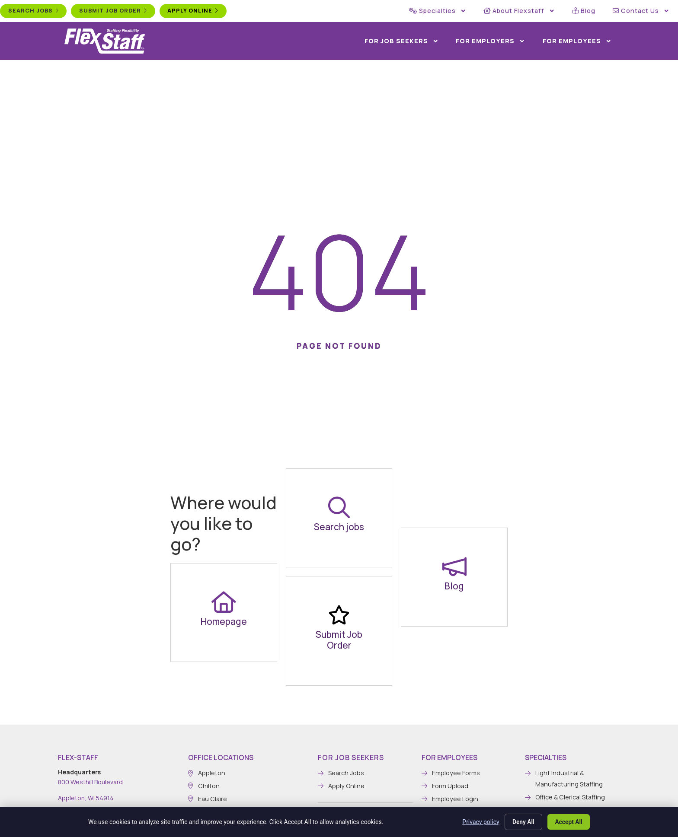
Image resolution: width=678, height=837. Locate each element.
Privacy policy (479, 821)
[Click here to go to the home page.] (104, 41)
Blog (583, 10)
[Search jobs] (339, 507)
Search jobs (339, 527)
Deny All (522, 821)
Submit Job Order (339, 639)
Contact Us (641, 10)
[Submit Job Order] (339, 615)
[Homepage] (223, 602)
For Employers (490, 41)
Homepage (224, 621)
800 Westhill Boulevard (90, 782)
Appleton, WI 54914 (86, 798)
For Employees (577, 41)
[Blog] (454, 566)
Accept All (568, 821)
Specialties (437, 10)
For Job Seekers (401, 41)
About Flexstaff (519, 10)
